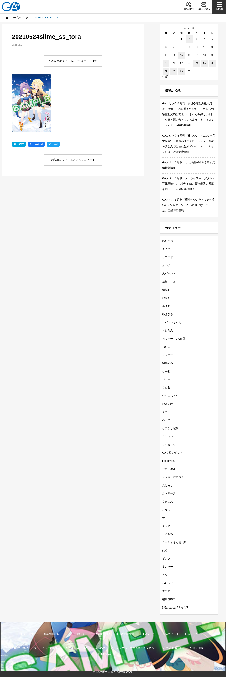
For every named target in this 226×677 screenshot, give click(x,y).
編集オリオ (169, 281)
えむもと (167, 485)
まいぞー (167, 566)
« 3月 (165, 76)
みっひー (167, 420)
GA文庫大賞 (127, 633)
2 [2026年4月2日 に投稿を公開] (189, 39)
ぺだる (166, 346)
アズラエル (169, 468)
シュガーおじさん (173, 477)
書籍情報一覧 (51, 633)
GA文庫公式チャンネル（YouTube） (67, 647)
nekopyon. (168, 460)
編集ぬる (167, 363)
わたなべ (167, 240)
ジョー (166, 379)
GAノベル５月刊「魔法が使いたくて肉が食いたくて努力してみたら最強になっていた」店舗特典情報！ (188, 205)
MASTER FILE (175, 647)
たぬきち (167, 534)
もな (165, 574)
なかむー (167, 371)
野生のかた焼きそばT (175, 607)
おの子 (166, 265)
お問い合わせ (109, 654)
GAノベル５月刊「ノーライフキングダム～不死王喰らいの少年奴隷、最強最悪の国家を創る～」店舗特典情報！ (188, 184)
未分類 (166, 591)
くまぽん (167, 501)
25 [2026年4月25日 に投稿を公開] (204, 63)
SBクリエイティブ (25, 647)
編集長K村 (168, 599)
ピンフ (166, 558)
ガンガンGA (195, 633)
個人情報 (197, 647)
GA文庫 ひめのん (172, 452)
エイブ (166, 249)
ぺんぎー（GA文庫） (175, 338)
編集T (165, 289)
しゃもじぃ (169, 444)
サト (165, 517)
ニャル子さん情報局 (174, 542)
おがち (166, 297)
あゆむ (166, 306)
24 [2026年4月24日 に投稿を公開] (197, 63)
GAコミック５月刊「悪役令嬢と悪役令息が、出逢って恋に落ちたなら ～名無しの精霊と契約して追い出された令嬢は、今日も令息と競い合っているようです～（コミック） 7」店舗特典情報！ (188, 114)
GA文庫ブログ (102, 633)
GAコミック (171, 633)
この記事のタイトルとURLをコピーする (73, 61)
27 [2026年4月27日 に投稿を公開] (166, 71)
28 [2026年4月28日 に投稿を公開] (173, 71)
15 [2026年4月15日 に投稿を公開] (181, 55)
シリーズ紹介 (76, 633)
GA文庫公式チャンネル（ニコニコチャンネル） (128, 647)
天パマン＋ (169, 273)
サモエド (167, 257)
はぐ (165, 550)
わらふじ (167, 582)
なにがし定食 (170, 428)
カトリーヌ (169, 493)
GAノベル (149, 633)
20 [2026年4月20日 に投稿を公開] (166, 63)
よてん (166, 411)
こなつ (166, 509)
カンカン (167, 436)
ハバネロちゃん (171, 322)
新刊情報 (29, 633)
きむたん (167, 330)
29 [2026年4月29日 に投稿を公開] (181, 71)
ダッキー (167, 525)
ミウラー (167, 354)
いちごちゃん (170, 395)
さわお (166, 387)
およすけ (167, 403)
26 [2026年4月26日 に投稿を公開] (212, 63)
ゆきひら (167, 314)
